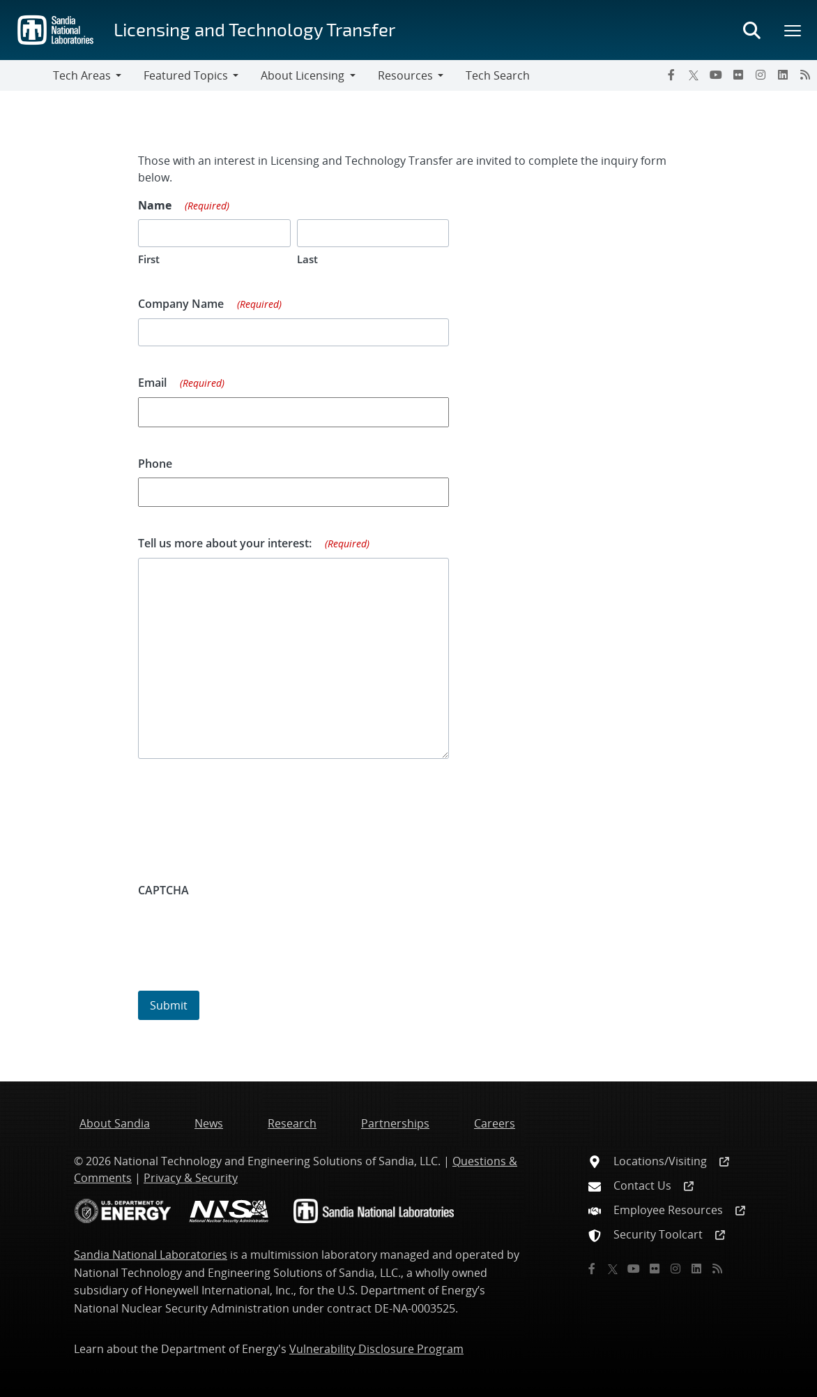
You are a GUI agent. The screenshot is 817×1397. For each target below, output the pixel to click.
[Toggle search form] (751, 30)
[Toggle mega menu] (793, 30)
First (149, 259)
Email (181, 383)
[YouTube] (715, 74)
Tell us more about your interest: (254, 543)
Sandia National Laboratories (150, 1254)
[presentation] (244, 931)
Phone (155, 463)
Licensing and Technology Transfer (254, 29)
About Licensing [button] (302, 75)
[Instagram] (760, 74)
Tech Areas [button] (82, 75)
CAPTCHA (163, 890)
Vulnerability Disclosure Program (376, 1349)
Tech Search (498, 75)
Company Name (210, 304)
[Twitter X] (693, 74)
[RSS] (805, 74)
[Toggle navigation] (26, 75)
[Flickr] (738, 74)
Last (307, 259)
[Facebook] (671, 74)
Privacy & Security (191, 1177)
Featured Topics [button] (186, 75)
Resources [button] (405, 75)
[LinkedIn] (782, 74)
